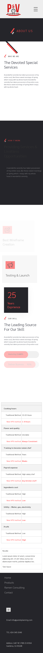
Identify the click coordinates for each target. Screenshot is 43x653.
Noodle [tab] (5, 551)
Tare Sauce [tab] (6, 566)
